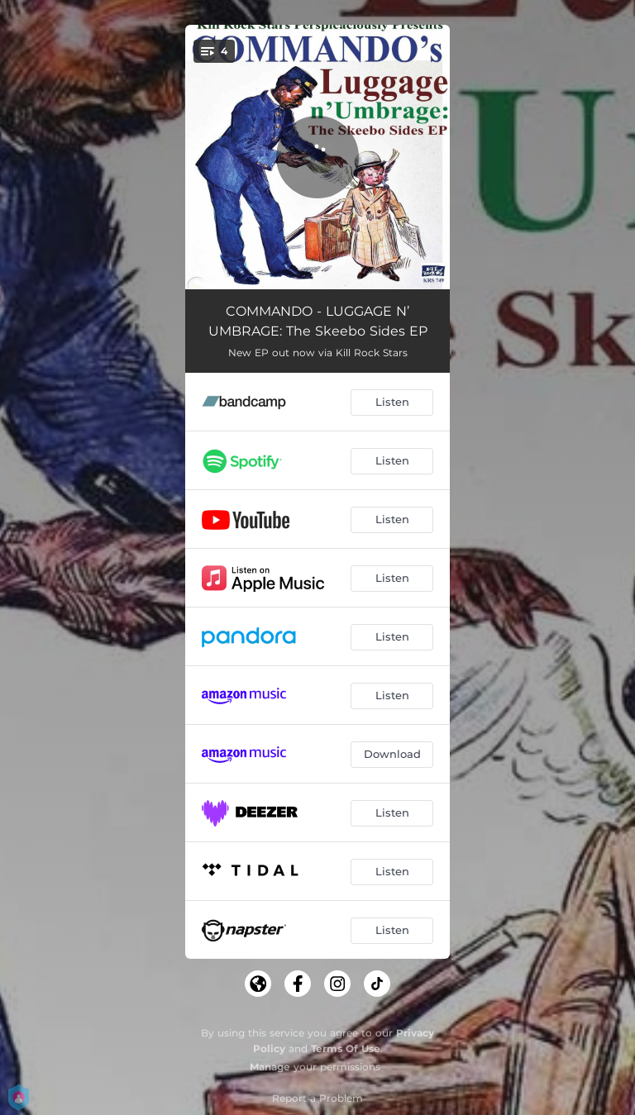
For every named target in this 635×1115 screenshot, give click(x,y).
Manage (270, 1066)
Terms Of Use (345, 1048)
